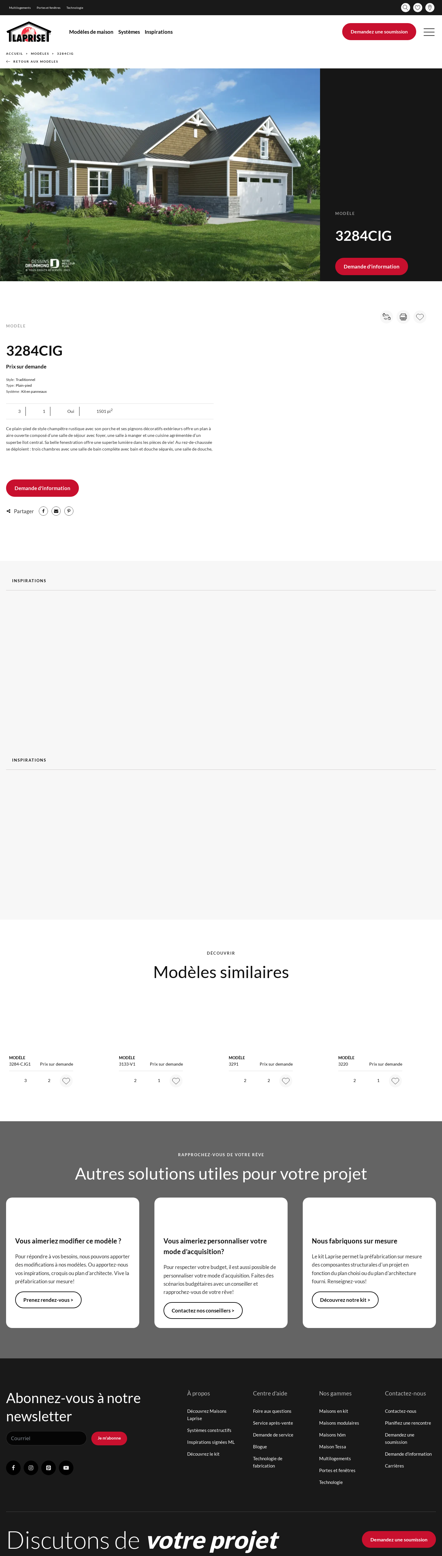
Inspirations (159, 32)
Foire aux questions (272, 1411)
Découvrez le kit (203, 1454)
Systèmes (129, 32)
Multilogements (20, 7)
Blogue (260, 1446)
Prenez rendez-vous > (48, 1300)
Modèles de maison (91, 32)
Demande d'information (372, 266)
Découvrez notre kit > (345, 1300)
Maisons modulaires (339, 1423)
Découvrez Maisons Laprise (207, 1414)
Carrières (394, 1465)
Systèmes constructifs (209, 1430)
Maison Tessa (332, 1446)
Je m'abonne (109, 1437)
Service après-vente (273, 1423)
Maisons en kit (333, 1411)
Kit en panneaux (34, 391)
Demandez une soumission (379, 31)
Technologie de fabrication (267, 1462)
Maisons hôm (332, 1434)
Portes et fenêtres (48, 7)
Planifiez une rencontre (408, 1423)
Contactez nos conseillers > (203, 1310)
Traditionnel (25, 379)
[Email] (56, 511)
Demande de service (273, 1434)
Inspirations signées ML (211, 1442)
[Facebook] (43, 511)
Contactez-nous (401, 1411)
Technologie (74, 7)
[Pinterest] (68, 511)
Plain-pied (24, 385)
